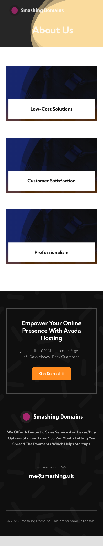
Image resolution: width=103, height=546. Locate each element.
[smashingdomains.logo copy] (51, 412)
